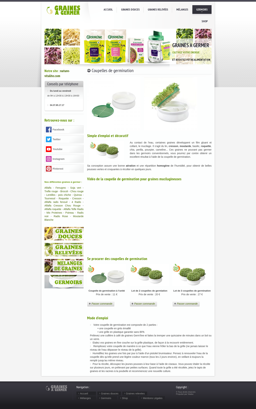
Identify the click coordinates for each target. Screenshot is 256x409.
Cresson (76, 198)
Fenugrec (60, 187)
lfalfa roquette (53, 209)
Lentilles (50, 194)
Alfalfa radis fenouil (55, 202)
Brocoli (64, 191)
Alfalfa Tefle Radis (73, 209)
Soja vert (75, 187)
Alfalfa (47, 187)
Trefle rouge (51, 191)
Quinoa (78, 194)
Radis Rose (61, 216)
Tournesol (49, 198)
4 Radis (76, 202)
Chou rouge (77, 191)
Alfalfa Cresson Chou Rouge (62, 205)
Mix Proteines (54, 212)
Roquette (64, 198)
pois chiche (64, 194)
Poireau (69, 212)
